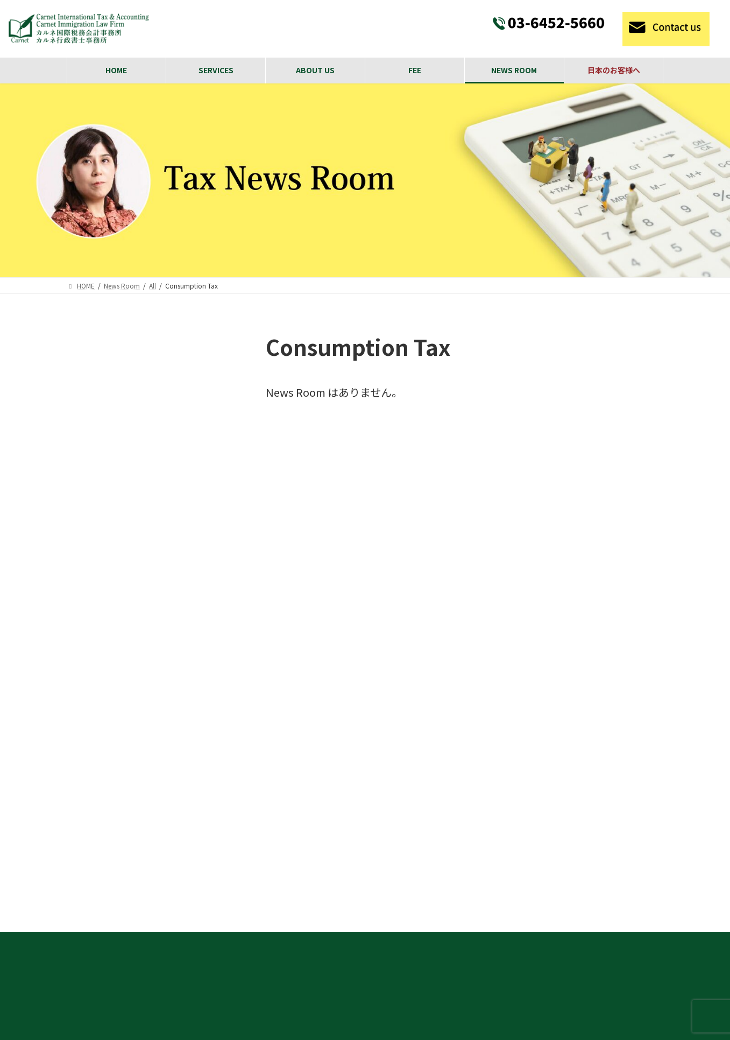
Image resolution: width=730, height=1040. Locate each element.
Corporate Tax (106, 403)
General (92, 528)
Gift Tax (92, 502)
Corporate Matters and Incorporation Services (543, 774)
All (80, 378)
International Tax (113, 578)
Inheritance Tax (109, 478)
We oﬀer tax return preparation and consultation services (564, 834)
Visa (84, 552)
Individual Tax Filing (490, 906)
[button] (77, 924)
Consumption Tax (112, 427)
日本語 (88, 602)
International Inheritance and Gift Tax (524, 925)
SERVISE (462, 703)
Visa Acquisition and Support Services (528, 754)
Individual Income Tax (122, 453)
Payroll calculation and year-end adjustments (540, 886)
